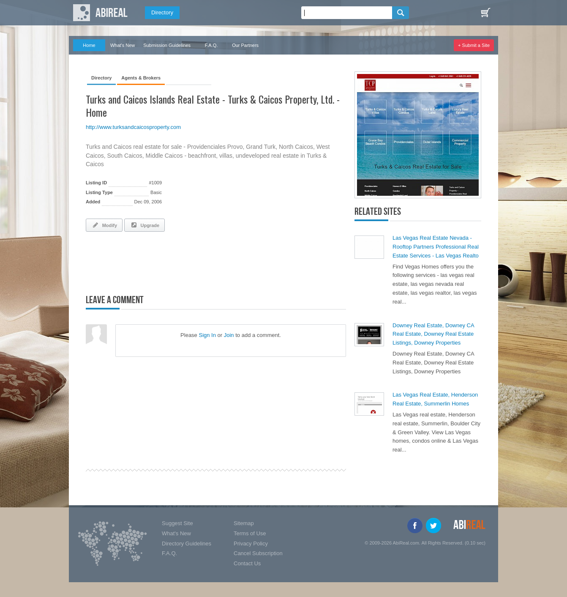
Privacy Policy (251, 543)
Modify (104, 225)
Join (229, 335)
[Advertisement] (185, 261)
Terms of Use (250, 533)
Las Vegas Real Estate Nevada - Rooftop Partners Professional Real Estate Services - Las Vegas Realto (436, 247)
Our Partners (245, 45)
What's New (122, 45)
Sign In (207, 335)
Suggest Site (177, 523)
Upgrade (144, 225)
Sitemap (244, 523)
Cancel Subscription (258, 553)
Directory (162, 12)
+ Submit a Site (474, 45)
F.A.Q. (211, 45)
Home (89, 45)
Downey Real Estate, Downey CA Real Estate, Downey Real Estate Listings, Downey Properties (433, 334)
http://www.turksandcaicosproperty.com (133, 127)
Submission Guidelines (167, 45)
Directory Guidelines (186, 543)
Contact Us (247, 563)
